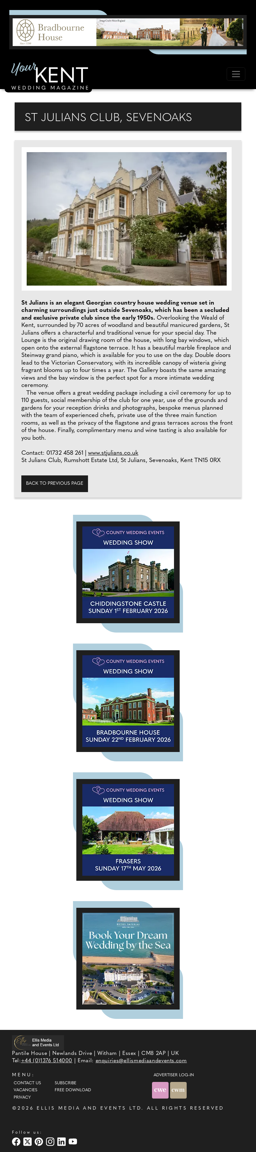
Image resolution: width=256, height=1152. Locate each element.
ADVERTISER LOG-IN (174, 1075)
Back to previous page (54, 483)
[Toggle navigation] (236, 74)
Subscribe (65, 1083)
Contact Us (27, 1083)
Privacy (22, 1098)
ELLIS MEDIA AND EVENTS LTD (89, 1108)
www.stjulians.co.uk (113, 453)
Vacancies (25, 1090)
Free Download (73, 1090)
